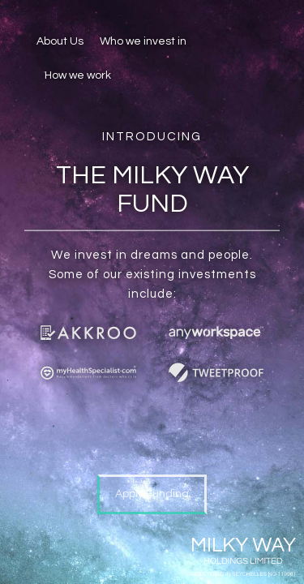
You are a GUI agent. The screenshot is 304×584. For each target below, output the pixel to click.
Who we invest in (143, 41)
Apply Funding (152, 494)
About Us (59, 41)
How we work (78, 75)
